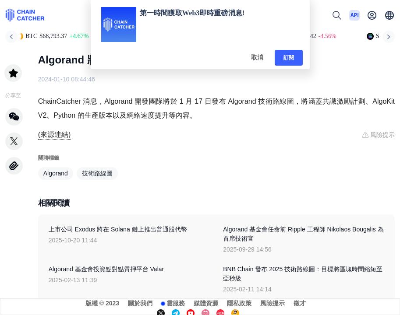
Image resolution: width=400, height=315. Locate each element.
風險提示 (272, 303)
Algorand (55, 173)
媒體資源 (206, 303)
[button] (389, 15)
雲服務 (175, 303)
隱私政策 (239, 303)
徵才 (300, 303)
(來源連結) (54, 134)
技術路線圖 (97, 173)
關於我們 (140, 303)
